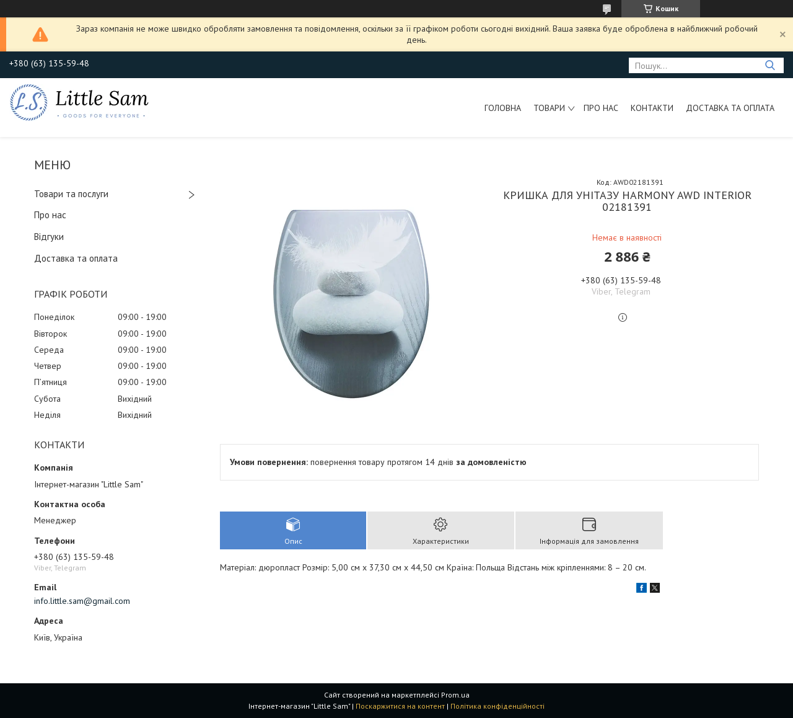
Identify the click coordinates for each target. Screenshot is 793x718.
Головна (502, 107)
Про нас (601, 107)
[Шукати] (770, 65)
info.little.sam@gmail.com (82, 600)
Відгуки (49, 236)
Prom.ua (455, 694)
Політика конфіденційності (497, 706)
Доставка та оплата (730, 107)
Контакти (652, 107)
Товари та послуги (71, 194)
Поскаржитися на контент (400, 706)
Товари (549, 107)
